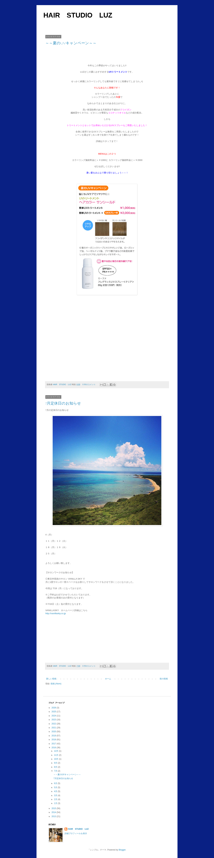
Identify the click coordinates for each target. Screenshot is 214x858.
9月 (56, 763)
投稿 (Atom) (56, 683)
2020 (54, 731)
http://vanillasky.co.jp (55, 613)
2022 (54, 724)
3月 (56, 795)
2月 (56, 799)
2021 (54, 727)
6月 (56, 783)
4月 (56, 791)
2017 (54, 743)
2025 (54, 711)
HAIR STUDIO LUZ (77, 15)
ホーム (108, 679)
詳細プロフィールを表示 (76, 833)
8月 (56, 767)
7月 (56, 771)
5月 (56, 787)
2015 (54, 808)
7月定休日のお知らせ (63, 403)
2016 (54, 747)
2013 (54, 816)
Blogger (122, 850)
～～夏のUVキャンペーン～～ (70, 43)
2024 (54, 716)
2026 (54, 708)
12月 (56, 751)
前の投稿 (164, 679)
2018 (54, 739)
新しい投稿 (51, 679)
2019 (54, 735)
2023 (54, 719)
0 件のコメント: (89, 384)
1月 (56, 803)
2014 (54, 812)
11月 (56, 755)
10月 (56, 759)
